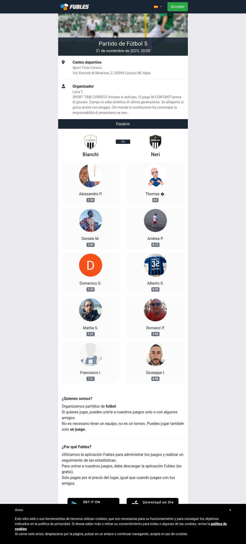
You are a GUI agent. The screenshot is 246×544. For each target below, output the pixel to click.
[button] (158, 7)
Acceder (178, 6)
